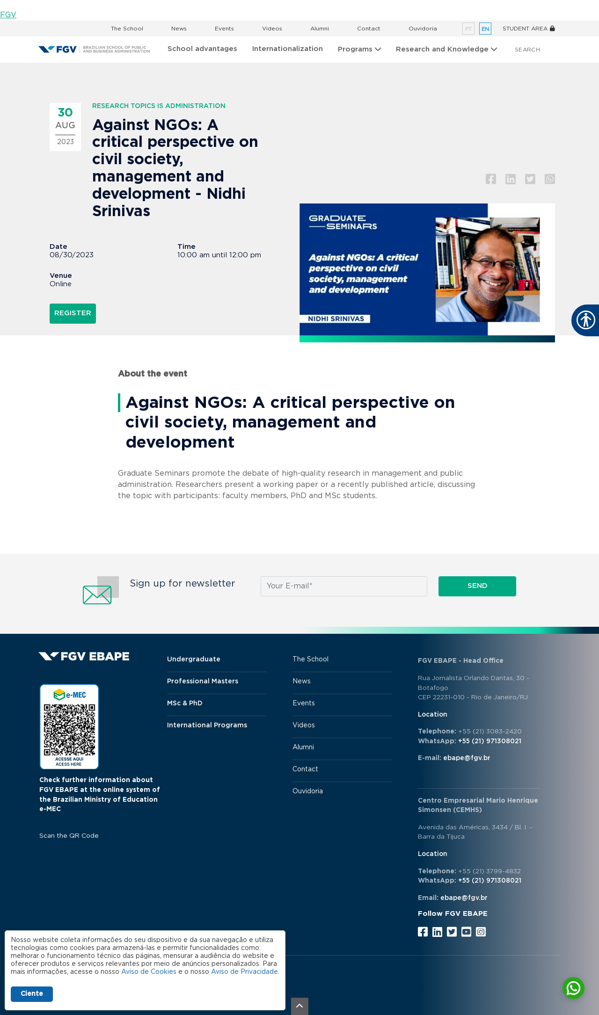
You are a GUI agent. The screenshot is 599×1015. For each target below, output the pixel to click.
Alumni (319, 28)
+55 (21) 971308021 (489, 741)
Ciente (32, 994)
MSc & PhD (185, 703)
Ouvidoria (423, 28)
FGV (8, 15)
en (485, 29)
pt (468, 29)
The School (127, 28)
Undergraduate (193, 659)
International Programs (207, 725)
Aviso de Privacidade (244, 972)
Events (224, 28)
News (179, 28)
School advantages (202, 48)
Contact (368, 28)
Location (432, 714)
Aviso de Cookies (148, 972)
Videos (272, 28)
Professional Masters (202, 681)
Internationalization (287, 48)
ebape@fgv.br (466, 758)
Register (72, 313)
